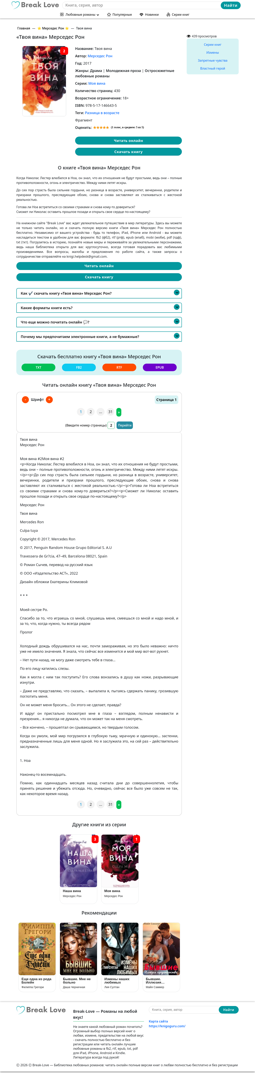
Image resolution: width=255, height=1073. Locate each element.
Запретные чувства (212, 60)
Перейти (124, 425)
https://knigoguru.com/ (167, 1027)
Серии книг (180, 14)
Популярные (122, 14)
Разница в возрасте (102, 112)
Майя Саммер (155, 988)
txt (38, 367)
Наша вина (72, 891)
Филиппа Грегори (33, 988)
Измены (212, 52)
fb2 (79, 367)
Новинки (152, 14)
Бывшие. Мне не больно (77, 982)
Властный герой (212, 68)
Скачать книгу (128, 151)
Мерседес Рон (100, 55)
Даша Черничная (74, 988)
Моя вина (96, 83)
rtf (119, 367)
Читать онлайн (128, 140)
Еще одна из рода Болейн (36, 982)
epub (160, 367)
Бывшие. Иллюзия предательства (158, 982)
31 (110, 411)
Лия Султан (111, 988)
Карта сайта (158, 1023)
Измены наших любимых (116, 982)
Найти (230, 5)
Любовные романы (80, 14)
